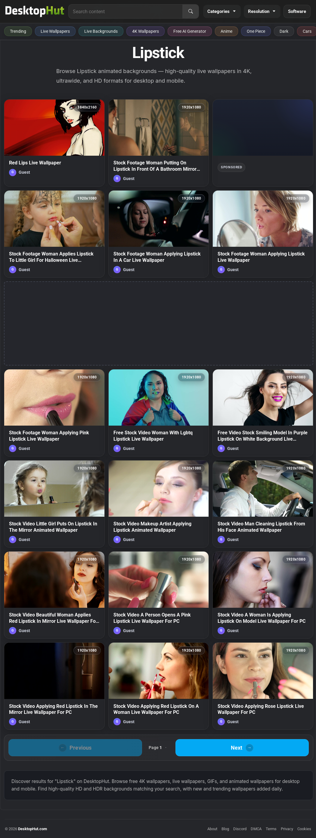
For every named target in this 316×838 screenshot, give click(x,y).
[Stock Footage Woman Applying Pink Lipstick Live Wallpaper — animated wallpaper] (54, 412)
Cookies (304, 829)
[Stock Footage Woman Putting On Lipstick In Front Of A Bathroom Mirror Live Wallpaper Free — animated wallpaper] (159, 142)
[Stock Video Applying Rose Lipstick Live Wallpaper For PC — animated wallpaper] (263, 686)
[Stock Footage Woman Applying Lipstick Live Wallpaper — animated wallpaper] (263, 234)
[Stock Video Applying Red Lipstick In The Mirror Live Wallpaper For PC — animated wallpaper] (54, 686)
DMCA (256, 829)
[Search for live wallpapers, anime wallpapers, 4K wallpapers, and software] (125, 11)
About (212, 829)
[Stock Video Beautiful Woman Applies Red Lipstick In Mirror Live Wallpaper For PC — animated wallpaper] (54, 595)
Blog (225, 829)
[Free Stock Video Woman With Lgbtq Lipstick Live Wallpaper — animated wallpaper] (159, 412)
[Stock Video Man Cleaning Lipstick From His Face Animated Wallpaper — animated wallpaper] (263, 503)
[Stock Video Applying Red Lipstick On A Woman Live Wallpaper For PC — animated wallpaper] (159, 686)
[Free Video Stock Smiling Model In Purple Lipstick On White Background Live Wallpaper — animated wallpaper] (263, 412)
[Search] (190, 11)
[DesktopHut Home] (34, 11)
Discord (239, 829)
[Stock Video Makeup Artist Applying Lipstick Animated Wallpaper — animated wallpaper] (159, 503)
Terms (271, 829)
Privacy (287, 829)
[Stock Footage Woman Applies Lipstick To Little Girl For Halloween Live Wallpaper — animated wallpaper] (54, 234)
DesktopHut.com (32, 829)
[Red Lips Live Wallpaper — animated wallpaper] (54, 142)
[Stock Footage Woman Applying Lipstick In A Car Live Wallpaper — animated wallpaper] (159, 234)
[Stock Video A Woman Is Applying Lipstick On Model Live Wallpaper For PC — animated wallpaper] (263, 595)
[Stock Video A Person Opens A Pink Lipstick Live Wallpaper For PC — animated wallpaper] (159, 595)
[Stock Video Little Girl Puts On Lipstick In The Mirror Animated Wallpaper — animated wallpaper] (54, 503)
